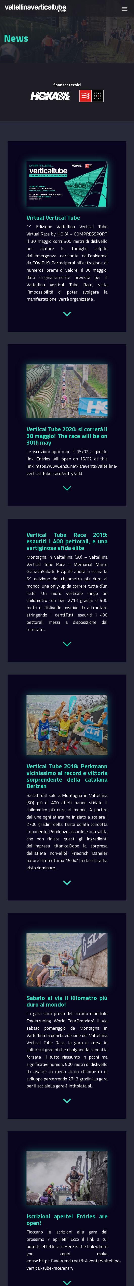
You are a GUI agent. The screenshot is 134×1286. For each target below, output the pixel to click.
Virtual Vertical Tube (53, 217)
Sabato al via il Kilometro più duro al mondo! (67, 1001)
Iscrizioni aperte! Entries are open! (67, 1219)
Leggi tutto (67, 313)
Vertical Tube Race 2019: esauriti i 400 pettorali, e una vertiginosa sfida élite (67, 541)
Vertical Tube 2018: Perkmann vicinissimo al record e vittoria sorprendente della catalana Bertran (67, 775)
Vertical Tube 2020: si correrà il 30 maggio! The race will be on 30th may (67, 435)
